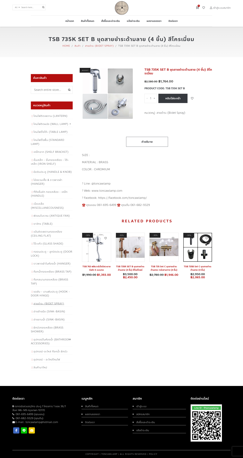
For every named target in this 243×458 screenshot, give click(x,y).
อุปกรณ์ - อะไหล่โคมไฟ (46, 359)
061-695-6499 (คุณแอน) (29, 414)
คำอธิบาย (147, 142)
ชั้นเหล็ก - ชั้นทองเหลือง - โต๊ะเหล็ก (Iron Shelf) (50, 162)
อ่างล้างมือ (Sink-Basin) (49, 311)
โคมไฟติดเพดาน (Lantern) (50, 116)
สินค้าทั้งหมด (91, 406)
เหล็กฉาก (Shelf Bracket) (51, 152)
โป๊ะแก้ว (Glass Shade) (48, 244)
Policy (153, 454)
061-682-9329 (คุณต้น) (29, 418)
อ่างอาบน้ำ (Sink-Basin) (49, 319)
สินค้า (78, 46)
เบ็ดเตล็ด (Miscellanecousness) (47, 206)
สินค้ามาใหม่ (40, 367)
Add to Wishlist (192, 98)
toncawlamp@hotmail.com (42, 422)
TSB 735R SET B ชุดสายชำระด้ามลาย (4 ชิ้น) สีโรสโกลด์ (130, 268)
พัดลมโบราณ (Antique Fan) (51, 216)
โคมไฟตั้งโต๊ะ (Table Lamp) (50, 132)
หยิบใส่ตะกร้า (173, 98)
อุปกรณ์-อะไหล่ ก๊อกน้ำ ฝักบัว (50, 351)
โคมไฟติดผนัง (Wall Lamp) (50, 124)
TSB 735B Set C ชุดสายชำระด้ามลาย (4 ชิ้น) (197, 268)
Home (66, 46)
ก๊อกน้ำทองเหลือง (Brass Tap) (52, 272)
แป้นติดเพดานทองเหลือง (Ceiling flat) (46, 234)
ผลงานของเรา (92, 414)
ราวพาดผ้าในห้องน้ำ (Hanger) (52, 264)
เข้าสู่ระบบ (141, 406)
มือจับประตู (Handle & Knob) (52, 172)
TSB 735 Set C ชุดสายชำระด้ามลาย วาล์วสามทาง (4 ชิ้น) (164, 268)
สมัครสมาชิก (143, 414)
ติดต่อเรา (90, 422)
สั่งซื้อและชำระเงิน (145, 422)
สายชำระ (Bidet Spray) (99, 46)
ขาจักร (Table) (43, 224)
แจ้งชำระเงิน (142, 430)
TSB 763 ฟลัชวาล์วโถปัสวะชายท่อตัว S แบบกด (96, 268)
